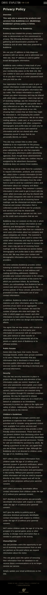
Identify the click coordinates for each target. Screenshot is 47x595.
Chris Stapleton (24, 585)
